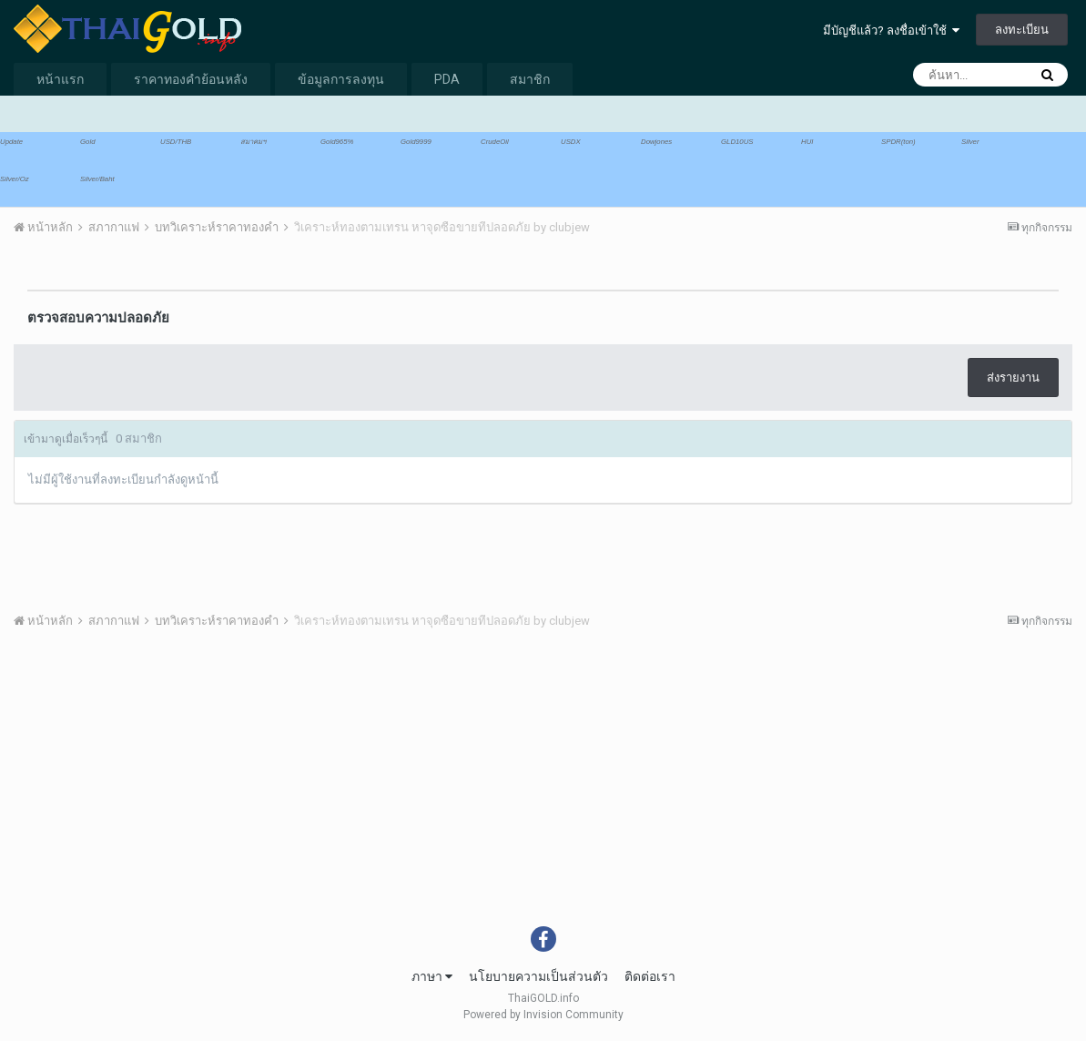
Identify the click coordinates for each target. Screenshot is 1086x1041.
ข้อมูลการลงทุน (341, 79)
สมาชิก (530, 79)
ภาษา (431, 976)
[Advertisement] (543, 789)
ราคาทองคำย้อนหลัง (191, 79)
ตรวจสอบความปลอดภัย (98, 318)
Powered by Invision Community (543, 1014)
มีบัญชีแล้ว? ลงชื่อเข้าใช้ (891, 30)
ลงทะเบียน (1022, 29)
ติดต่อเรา (649, 976)
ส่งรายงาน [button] (1013, 377)
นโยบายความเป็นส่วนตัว (538, 976)
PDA (447, 79)
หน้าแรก (60, 79)
